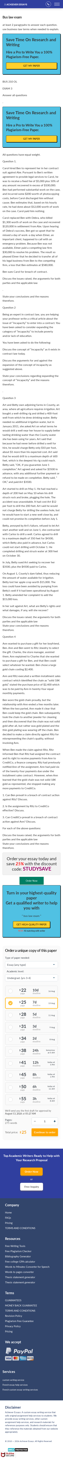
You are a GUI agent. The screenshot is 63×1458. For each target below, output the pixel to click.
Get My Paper (31, 65)
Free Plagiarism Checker (18, 1251)
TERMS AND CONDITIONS (20, 1228)
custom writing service (13, 1380)
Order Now (31, 1171)
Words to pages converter (19, 1271)
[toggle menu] (57, 4)
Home (8, 1212)
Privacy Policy (13, 1326)
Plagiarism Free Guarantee (19, 1321)
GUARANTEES (13, 1300)
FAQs (8, 1217)
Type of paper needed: (17, 957)
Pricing (9, 1222)
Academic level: (15, 971)
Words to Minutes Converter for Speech (27, 1266)
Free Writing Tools (15, 1245)
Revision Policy (13, 1315)
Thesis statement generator (20, 1277)
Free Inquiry (31, 1186)
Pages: (8, 1119)
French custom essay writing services (20, 1389)
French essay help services (15, 1384)
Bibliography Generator (18, 1256)
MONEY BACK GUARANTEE (21, 1305)
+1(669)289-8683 (49, 4)
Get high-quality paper (31, 924)
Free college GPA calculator (20, 1261)
